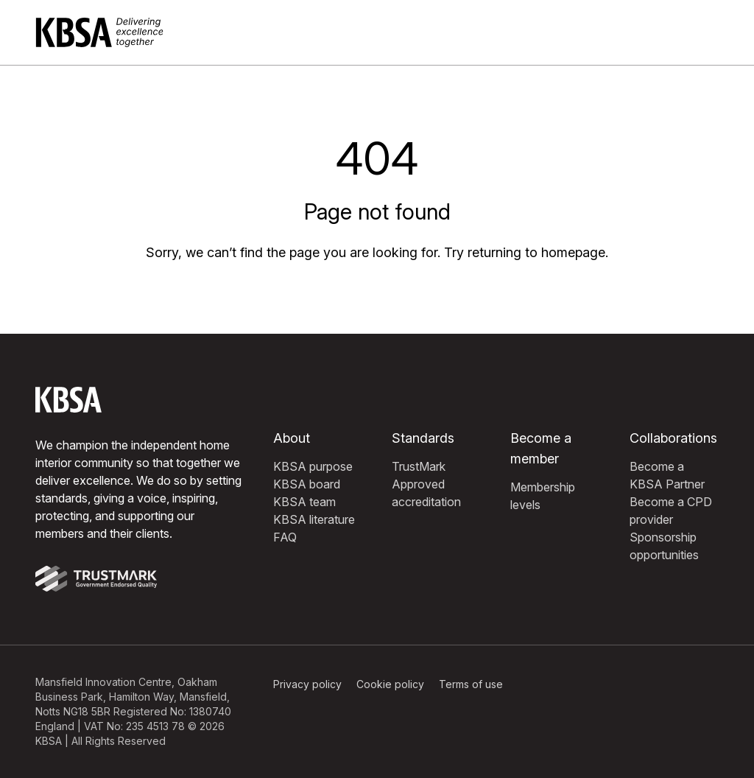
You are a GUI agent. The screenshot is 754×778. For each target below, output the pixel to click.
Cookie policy (390, 684)
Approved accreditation (426, 493)
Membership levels (542, 496)
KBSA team (304, 501)
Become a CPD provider (671, 510)
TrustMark (418, 466)
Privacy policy (307, 684)
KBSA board (306, 484)
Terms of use (471, 684)
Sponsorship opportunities (664, 546)
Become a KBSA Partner (667, 475)
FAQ (285, 537)
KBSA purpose (313, 466)
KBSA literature (314, 519)
